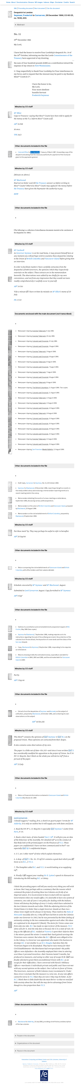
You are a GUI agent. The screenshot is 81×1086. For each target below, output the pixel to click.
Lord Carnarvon (31, 590)
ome (8, 2)
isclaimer (59, 2)
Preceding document (25, 8)
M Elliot (17, 113)
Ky (25, 848)
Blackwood (30, 488)
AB (15, 124)
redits (66, 2)
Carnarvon (29, 483)
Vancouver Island (52, 258)
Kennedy (53, 711)
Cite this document (53, 8)
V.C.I (61, 842)
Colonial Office (23, 152)
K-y (61, 737)
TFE (15, 134)
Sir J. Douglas (46, 943)
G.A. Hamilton (35, 152)
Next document (39, 8)
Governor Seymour (24, 253)
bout (13, 2)
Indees (46, 2)
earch (72, 2)
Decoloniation (22, 2)
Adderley (31, 1021)
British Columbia (34, 258)
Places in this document (26, 1051)
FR (15, 300)
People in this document (26, 1036)
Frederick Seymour (40, 95)
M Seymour (37, 585)
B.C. (24, 862)
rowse (31, 2)
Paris (16, 831)
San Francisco (37, 449)
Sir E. (46, 875)
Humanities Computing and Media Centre (34, 1059)
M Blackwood (20, 180)
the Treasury (41, 183)
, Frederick (23, 15)
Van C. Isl (49, 837)
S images (39, 2)
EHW (16, 194)
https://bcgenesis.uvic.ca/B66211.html (44, 1068)
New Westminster (42, 65)
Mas (52, 2)
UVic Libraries (54, 1059)
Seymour (38, 483)
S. (71, 750)
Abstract (21, 25)
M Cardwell (19, 250)
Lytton (51, 875)
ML (15, 8)
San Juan (19, 642)
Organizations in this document (28, 1043)
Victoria (47, 931)
